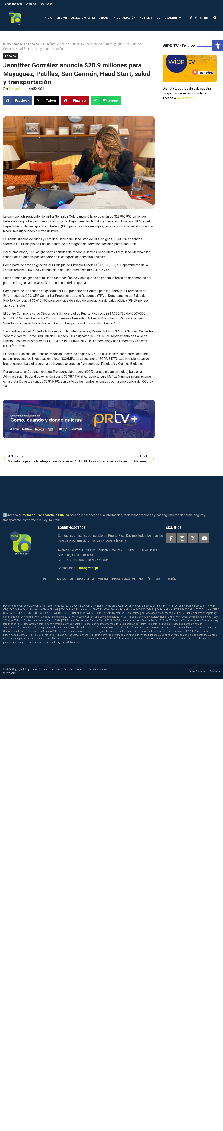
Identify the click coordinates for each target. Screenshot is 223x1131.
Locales (33, 44)
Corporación (169, 18)
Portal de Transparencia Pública (45, 515)
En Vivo (61, 17)
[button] (217, 45)
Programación (124, 17)
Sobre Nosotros (13, 3)
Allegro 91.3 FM (83, 17)
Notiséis (146, 17)
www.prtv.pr (185, 98)
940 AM (104, 17)
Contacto (31, 3)
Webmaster (9, 673)
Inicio (48, 17)
